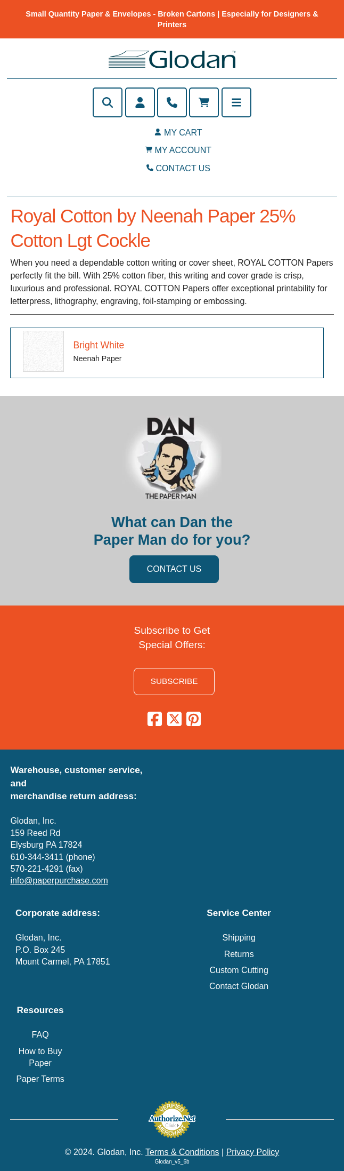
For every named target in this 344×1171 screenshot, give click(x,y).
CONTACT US (183, 168)
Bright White (99, 345)
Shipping (239, 937)
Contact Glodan (238, 986)
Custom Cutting (239, 970)
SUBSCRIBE (174, 681)
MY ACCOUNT (183, 150)
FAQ (40, 1034)
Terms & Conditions (182, 1152)
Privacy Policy (253, 1152)
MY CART (183, 132)
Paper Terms (40, 1079)
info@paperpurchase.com (59, 880)
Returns (239, 954)
